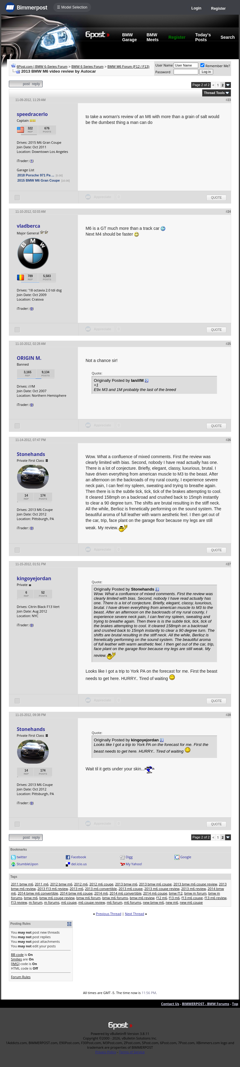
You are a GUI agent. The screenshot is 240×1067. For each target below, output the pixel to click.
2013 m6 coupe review (161, 888)
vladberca (28, 225)
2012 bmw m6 (61, 884)
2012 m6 (81, 884)
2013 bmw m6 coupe (155, 884)
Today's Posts (203, 37)
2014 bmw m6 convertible (38, 893)
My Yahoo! (134, 864)
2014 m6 (101, 893)
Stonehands (31, 454)
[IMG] (15, 963)
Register (218, 8)
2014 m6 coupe (155, 893)
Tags (13, 876)
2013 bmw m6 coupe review (195, 884)
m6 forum (114, 902)
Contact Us (170, 1003)
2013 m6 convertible (101, 888)
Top (235, 1003)
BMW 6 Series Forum (88, 66)
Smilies (16, 959)
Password (163, 72)
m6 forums (132, 902)
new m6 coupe (191, 902)
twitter (22, 857)
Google (185, 857)
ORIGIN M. (29, 358)
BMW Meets (152, 37)
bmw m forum (195, 893)
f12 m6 (161, 897)
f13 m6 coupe (192, 897)
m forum (35, 902)
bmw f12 (176, 893)
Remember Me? (215, 65)
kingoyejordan (34, 578)
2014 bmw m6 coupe (76, 893)
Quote (216, 197)
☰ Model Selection (72, 7)
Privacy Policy (105, 1052)
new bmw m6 (153, 902)
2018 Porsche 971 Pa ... (35, 175)
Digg (129, 857)
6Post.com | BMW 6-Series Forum (42, 66)
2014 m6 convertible (126, 893)
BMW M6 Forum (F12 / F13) (129, 66)
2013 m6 (76, 888)
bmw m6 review (142, 897)
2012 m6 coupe (101, 884)
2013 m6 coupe (130, 888)
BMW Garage (129, 37)
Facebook (78, 857)
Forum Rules (20, 977)
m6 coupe (69, 902)
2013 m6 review (193, 888)
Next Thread (134, 913)
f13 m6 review (215, 897)
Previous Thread (108, 913)
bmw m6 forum (88, 897)
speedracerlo (32, 114)
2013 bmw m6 (126, 884)
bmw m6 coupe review (57, 897)
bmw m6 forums (115, 897)
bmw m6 (31, 897)
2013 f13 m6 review (52, 888)
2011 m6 (41, 884)
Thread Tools (214, 93)
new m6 (172, 902)
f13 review (19, 902)
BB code (17, 954)
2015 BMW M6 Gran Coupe (38, 180)
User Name (164, 65)
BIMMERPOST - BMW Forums (205, 1003)
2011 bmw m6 (22, 884)
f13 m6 (174, 897)
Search (228, 37)
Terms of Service (132, 1052)
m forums (51, 902)
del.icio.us (79, 864)
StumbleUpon (27, 864)
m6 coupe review (91, 902)
